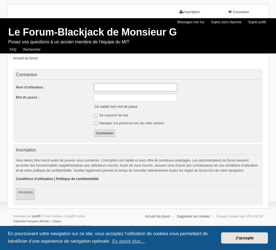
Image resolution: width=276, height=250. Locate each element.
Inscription (25, 192)
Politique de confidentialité (77, 179)
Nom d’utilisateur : (30, 87)
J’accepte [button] (244, 238)
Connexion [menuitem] (238, 12)
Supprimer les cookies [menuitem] (193, 216)
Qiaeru (57, 221)
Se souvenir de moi (111, 115)
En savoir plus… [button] (128, 241)
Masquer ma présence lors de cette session (129, 123)
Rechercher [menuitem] (32, 50)
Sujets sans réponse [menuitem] (226, 22)
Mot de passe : (27, 97)
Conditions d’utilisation (34, 179)
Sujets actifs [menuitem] (257, 22)
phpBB (36, 216)
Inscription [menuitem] (189, 12)
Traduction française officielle (31, 221)
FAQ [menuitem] (13, 50)
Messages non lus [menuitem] (190, 22)
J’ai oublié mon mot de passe (115, 107)
